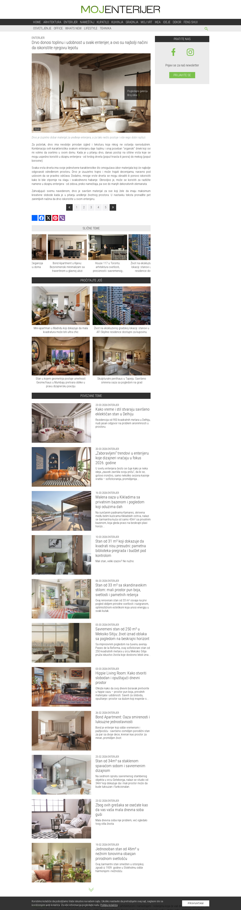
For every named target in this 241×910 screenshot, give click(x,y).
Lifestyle (90, 28)
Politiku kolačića (109, 905)
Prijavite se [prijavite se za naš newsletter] (182, 75)
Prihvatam (196, 903)
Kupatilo (103, 22)
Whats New (73, 28)
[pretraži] (206, 29)
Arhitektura (52, 22)
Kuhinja (117, 22)
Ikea (158, 22)
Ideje (166, 22)
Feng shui (191, 22)
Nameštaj (87, 22)
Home (37, 22)
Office (58, 28)
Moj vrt (146, 22)
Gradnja (132, 22)
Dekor (177, 22)
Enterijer (71, 22)
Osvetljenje (42, 28)
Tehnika (105, 28)
